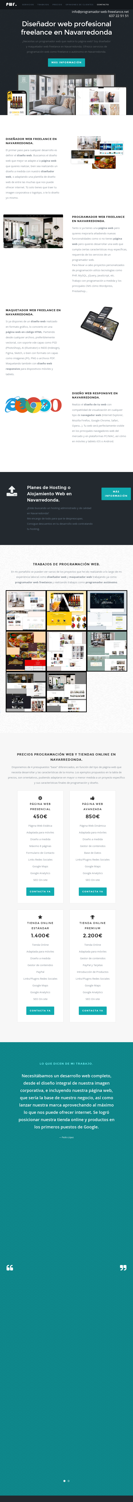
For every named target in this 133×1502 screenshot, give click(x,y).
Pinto (96, 1452)
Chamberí (16, 1423)
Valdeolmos (97, 1477)
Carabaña (79, 1418)
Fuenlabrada (9, 1431)
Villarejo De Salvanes (108, 1485)
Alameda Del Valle (66, 1406)
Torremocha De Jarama (96, 1473)
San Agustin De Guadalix (86, 1460)
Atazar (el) (74, 1410)
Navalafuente (10, 1448)
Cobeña (55, 1423)
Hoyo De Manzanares (91, 1435)
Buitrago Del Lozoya (84, 1414)
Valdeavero (30, 1477)
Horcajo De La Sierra (52, 1435)
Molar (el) (28, 1443)
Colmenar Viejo (10, 1427)
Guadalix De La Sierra (13, 1435)
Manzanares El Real (90, 1439)
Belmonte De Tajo (110, 1410)
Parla (6, 1452)
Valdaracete (19, 1477)
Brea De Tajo (62, 1414)
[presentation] (66, 1290)
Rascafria (78, 1456)
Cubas (44, 1427)
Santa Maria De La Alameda (102, 1464)
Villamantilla (19, 1485)
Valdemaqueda (64, 1477)
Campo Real (60, 1418)
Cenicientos (101, 1418)
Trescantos (9, 1477)
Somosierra (82, 1468)
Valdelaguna (41, 1477)
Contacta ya (40, 891)
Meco (101, 1439)
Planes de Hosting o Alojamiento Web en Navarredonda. (49, 494)
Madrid (53, 1439)
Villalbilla (103, 1481)
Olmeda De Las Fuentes (90, 1448)
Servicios (28, 5)
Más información (66, 62)
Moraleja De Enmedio (72, 1443)
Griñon (123, 1431)
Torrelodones (81, 1473)
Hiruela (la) (38, 1435)
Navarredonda (48, 1448)
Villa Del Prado (81, 1481)
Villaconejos (93, 1481)
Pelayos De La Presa (35, 1452)
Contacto (103, 5)
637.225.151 (74, 1388)
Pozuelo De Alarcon (116, 1452)
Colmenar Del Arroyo (113, 1423)
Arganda (52, 1410)
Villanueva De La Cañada (36, 1485)
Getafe (116, 1431)
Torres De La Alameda (116, 1473)
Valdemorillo (76, 1477)
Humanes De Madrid (109, 1435)
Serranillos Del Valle (53, 1468)
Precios (57, 5)
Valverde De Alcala (28, 1481)
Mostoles (112, 1443)
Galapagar (59, 1431)
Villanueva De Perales (56, 1485)
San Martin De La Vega (33, 1464)
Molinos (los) (38, 1443)
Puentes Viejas (59, 1456)
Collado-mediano (80, 1423)
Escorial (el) (69, 1427)
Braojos (53, 1414)
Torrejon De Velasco (55, 1473)
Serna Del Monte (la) (35, 1468)
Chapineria (25, 1423)
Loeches (7, 1439)
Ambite (29, 1410)
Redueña (86, 1456)
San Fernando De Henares (108, 1460)
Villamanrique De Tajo (117, 1481)
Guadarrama (28, 1435)
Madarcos (45, 1439)
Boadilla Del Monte (33, 1414)
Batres (81, 1410)
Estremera (79, 1427)
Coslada (38, 1427)
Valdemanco (52, 1477)
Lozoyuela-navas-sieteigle (29, 1439)
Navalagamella (22, 1448)
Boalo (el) (45, 1414)
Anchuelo (36, 1410)
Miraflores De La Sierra (13, 1443)
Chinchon (34, 1423)
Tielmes (121, 1468)
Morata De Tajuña (99, 1443)
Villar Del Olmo (92, 1485)
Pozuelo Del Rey (11, 1456)
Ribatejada (95, 1456)
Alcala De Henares (92, 1406)
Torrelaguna (70, 1473)
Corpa (31, 1427)
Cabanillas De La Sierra (113, 1414)
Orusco (104, 1448)
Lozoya (15, 1439)
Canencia (70, 1418)
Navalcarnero (35, 1448)
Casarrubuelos (90, 1418)
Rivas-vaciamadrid (108, 1456)
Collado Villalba (65, 1423)
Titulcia (7, 1473)
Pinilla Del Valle (86, 1452)
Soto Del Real (93, 1468)
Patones (13, 1452)
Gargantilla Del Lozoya (94, 1431)
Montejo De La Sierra (53, 1443)
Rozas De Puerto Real (67, 1460)
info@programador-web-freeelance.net (100, 12)
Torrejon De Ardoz (18, 1473)
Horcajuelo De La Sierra (72, 1435)
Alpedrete (21, 1410)
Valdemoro (86, 1477)
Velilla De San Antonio (46, 1481)
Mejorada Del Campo (113, 1439)
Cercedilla (111, 1418)
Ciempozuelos (45, 1423)
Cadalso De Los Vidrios (24, 1418)
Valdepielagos (108, 1477)
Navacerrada (122, 1443)
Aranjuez (44, 1410)
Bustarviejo (98, 1414)
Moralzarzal (87, 1443)
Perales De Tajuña (52, 1452)
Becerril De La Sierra (93, 1410)
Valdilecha (15, 1481)
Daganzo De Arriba (56, 1427)
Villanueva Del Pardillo (75, 1485)
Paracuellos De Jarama (116, 1448)
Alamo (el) (79, 1406)
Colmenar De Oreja (96, 1423)
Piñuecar (103, 1452)
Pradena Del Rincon (27, 1456)
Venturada (69, 1481)
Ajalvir (55, 1406)
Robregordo (33, 1460)
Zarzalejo (34, 1489)
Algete (13, 1410)
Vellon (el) (60, 1481)
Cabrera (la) (9, 1418)
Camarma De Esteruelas (45, 1418)
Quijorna (69, 1456)
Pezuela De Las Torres (70, 1452)
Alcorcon (114, 1406)
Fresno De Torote (113, 1427)
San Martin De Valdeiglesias (54, 1464)
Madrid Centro (62, 1439)
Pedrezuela (21, 1452)
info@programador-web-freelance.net (87, 1392)
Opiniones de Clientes (80, 5)
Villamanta (8, 1485)
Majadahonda (75, 1439)
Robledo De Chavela (19, 1460)
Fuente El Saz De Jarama (26, 1431)
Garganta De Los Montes (74, 1431)
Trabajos (43, 5)
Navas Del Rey (61, 1448)
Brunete (72, 1414)
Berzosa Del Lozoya (16, 1414)
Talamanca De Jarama (108, 1468)
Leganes (122, 1435)
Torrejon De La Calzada (36, 1473)
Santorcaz (119, 1464)
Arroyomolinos (63, 1410)
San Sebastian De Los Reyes (78, 1464)
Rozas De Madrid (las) (48, 1460)
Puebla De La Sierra (44, 1456)
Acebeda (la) (47, 1406)
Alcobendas (105, 1406)
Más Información (116, 493)
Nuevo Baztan (73, 1448)
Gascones (109, 1431)
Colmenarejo (23, 1427)
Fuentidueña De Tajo (45, 1431)
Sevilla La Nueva (69, 1468)
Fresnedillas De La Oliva (95, 1427)
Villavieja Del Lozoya (21, 1489)
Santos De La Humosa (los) (15, 1468)
